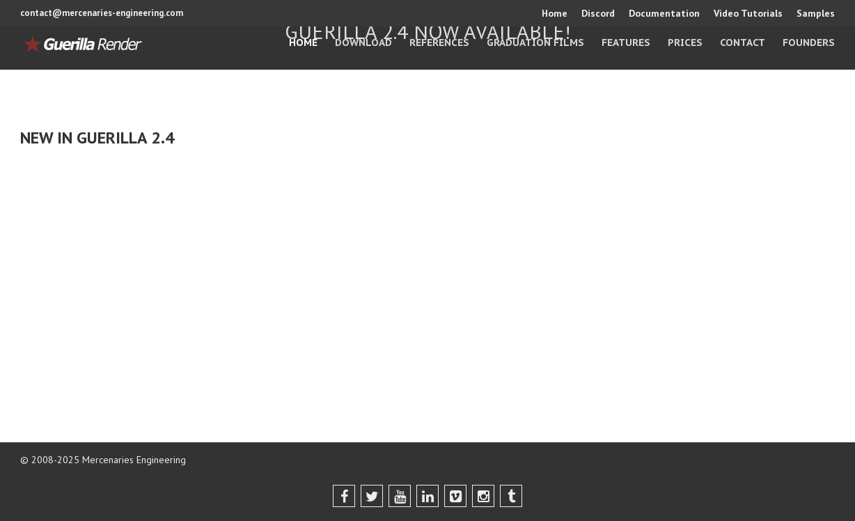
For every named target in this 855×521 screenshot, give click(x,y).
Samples (816, 13)
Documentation (664, 13)
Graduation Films (535, 42)
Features (626, 42)
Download (363, 42)
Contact (742, 42)
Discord (598, 13)
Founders (809, 42)
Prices (685, 42)
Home (554, 13)
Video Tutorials (748, 13)
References (439, 42)
